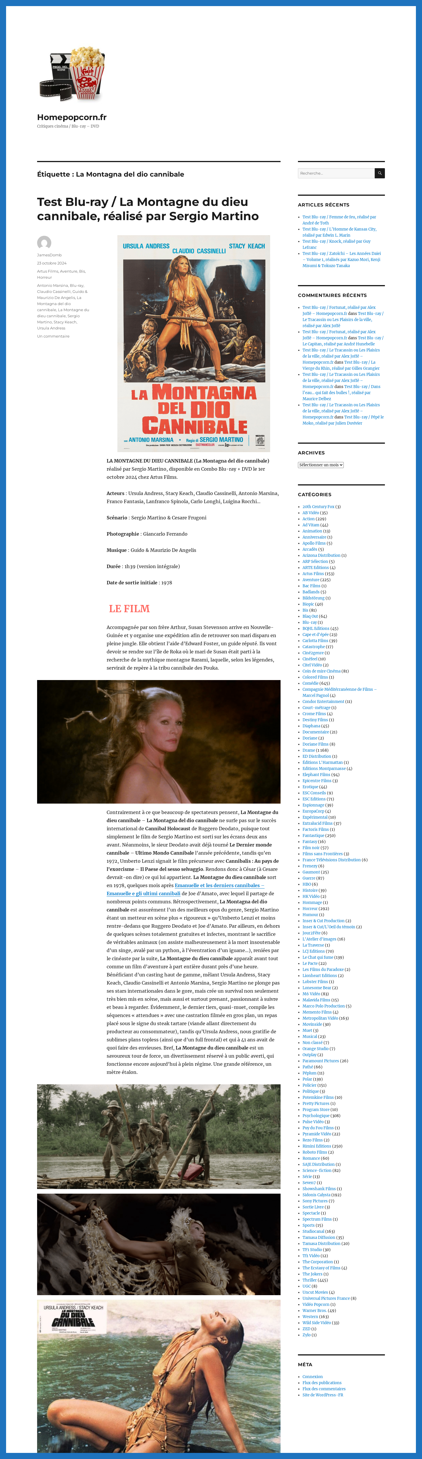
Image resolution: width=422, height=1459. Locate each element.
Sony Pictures (315, 1201)
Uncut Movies (315, 1292)
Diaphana (311, 726)
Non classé (313, 1042)
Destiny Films (315, 719)
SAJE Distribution (319, 1164)
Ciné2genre (313, 652)
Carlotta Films (315, 640)
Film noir (311, 847)
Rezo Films (313, 1140)
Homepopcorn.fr (72, 117)
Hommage (312, 902)
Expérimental (315, 817)
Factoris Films (316, 829)
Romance (311, 1158)
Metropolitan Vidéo (320, 1018)
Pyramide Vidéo (317, 1134)
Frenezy (310, 866)
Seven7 (309, 1182)
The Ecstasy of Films (322, 1268)
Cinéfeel (310, 659)
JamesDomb (49, 255)
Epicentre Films (317, 780)
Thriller (310, 1280)
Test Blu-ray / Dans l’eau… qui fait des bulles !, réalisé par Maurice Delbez (342, 392)
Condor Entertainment (323, 701)
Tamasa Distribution (322, 1243)
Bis (82, 271)
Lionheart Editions (320, 975)
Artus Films (47, 271)
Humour (310, 914)
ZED (306, 1328)
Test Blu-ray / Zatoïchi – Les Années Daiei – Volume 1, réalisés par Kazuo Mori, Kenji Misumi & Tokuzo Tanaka (342, 259)
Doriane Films (316, 744)
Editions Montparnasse (324, 768)
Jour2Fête (312, 933)
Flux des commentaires (324, 1388)
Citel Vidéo (312, 665)
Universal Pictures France (326, 1298)
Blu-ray (76, 285)
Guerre (309, 878)
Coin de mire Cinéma (322, 671)
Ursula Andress (51, 328)
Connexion (313, 1376)
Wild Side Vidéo (317, 1322)
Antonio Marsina (52, 285)
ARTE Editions (316, 567)
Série (307, 1176)
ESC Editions (314, 799)
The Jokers (313, 1274)
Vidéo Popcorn (316, 1304)
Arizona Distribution (322, 555)
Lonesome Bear (317, 987)
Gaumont (311, 872)
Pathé (308, 1067)
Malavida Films (316, 1000)
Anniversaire (314, 537)
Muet (307, 1030)
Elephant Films (316, 774)
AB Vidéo (311, 512)
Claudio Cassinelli (54, 291)
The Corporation (318, 1261)
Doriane (310, 738)
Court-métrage (316, 707)
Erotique (310, 786)
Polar (307, 1079)
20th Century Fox (318, 506)
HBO (307, 884)
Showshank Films (319, 1188)
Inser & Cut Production (324, 920)
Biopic (308, 604)
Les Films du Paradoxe (323, 969)
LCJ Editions (314, 951)
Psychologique (316, 1115)
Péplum (309, 1073)
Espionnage (313, 805)
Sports (309, 1225)
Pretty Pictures (316, 1103)
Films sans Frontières (323, 853)
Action (309, 518)
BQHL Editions (316, 628)
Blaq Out (310, 616)
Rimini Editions (317, 1146)
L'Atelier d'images (319, 939)
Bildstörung (314, 598)
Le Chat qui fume (318, 957)
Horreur (44, 277)
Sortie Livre (313, 1207)
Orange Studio (316, 1048)
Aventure (68, 271)
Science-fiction (317, 1170)
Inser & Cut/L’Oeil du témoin (329, 927)
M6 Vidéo (311, 994)
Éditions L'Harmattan (323, 762)
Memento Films (317, 1012)
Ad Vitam (311, 525)
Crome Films (314, 713)
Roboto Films (315, 1152)
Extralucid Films (318, 823)
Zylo (307, 1335)
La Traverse (313, 945)
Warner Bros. (315, 1310)
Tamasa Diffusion (319, 1237)
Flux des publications (322, 1382)
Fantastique (313, 835)
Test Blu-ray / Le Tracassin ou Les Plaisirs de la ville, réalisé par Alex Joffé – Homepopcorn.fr (341, 356)
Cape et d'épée (316, 634)
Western (310, 1316)
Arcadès (310, 549)
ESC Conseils (314, 793)
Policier (309, 1085)
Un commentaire (53, 336)
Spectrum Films (317, 1219)
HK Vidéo (311, 896)
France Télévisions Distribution (332, 860)
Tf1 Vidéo (311, 1255)
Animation (312, 531)
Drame (309, 750)
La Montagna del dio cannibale (59, 303)
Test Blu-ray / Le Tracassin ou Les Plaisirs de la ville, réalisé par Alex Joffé (343, 319)
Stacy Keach (65, 322)
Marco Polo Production (324, 1006)
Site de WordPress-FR (323, 1395)
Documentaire (316, 732)
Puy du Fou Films (318, 1127)
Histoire (310, 890)
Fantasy (310, 841)
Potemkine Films (318, 1097)
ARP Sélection (315, 561)
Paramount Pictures (321, 1061)
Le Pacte (310, 963)
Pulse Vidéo (313, 1121)
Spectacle (311, 1213)
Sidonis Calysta (316, 1194)
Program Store (316, 1109)
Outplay (309, 1054)
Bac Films (312, 585)
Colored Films (315, 677)
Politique (311, 1091)
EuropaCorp (313, 811)
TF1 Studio (312, 1249)
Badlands (311, 592)
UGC (307, 1286)
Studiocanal (313, 1231)
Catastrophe (314, 646)
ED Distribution (317, 756)
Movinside (312, 1024)
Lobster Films (315, 981)
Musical (310, 1036)
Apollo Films (314, 543)
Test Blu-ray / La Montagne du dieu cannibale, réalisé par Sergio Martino (148, 209)
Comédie (311, 683)
